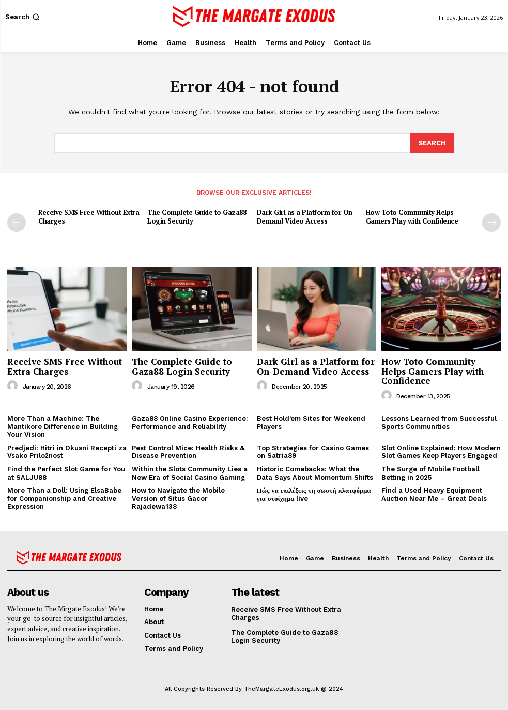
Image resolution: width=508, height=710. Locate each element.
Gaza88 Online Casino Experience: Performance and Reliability (190, 422)
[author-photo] (14, 385)
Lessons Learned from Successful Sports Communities (439, 422)
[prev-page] (16, 222)
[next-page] (491, 222)
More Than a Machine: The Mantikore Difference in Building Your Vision (62, 426)
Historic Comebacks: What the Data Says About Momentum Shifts (315, 473)
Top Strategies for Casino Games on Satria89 (313, 451)
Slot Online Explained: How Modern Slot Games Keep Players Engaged (441, 451)
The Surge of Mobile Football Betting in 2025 (430, 473)
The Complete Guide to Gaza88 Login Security (196, 216)
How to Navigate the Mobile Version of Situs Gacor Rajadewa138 (178, 498)
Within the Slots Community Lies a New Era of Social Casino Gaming (190, 473)
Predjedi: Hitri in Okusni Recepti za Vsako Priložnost (67, 451)
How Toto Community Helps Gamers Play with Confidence (412, 216)
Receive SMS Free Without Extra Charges (88, 216)
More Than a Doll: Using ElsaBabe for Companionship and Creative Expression (64, 498)
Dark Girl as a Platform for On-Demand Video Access (306, 216)
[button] (23, 17)
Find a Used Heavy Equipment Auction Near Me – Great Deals (434, 494)
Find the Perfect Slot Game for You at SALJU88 (66, 473)
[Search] (432, 142)
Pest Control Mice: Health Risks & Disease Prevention (188, 451)
